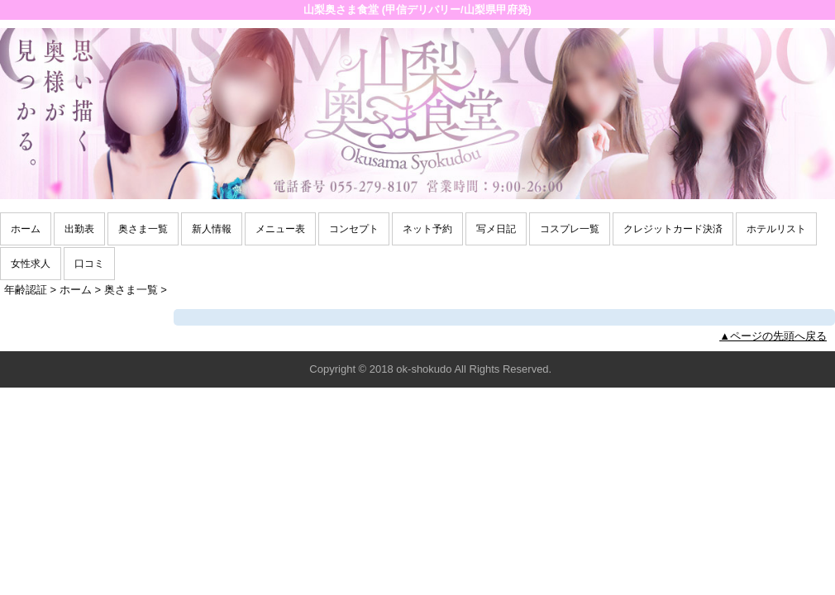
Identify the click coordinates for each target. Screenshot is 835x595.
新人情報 (211, 229)
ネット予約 (427, 229)
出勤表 (79, 229)
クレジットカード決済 (673, 229)
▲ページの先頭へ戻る (773, 336)
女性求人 (30, 263)
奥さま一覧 (143, 229)
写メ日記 (496, 229)
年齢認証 (25, 289)
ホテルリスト (776, 229)
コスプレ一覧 (569, 229)
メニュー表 (280, 229)
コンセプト (354, 229)
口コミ (89, 263)
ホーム (26, 229)
